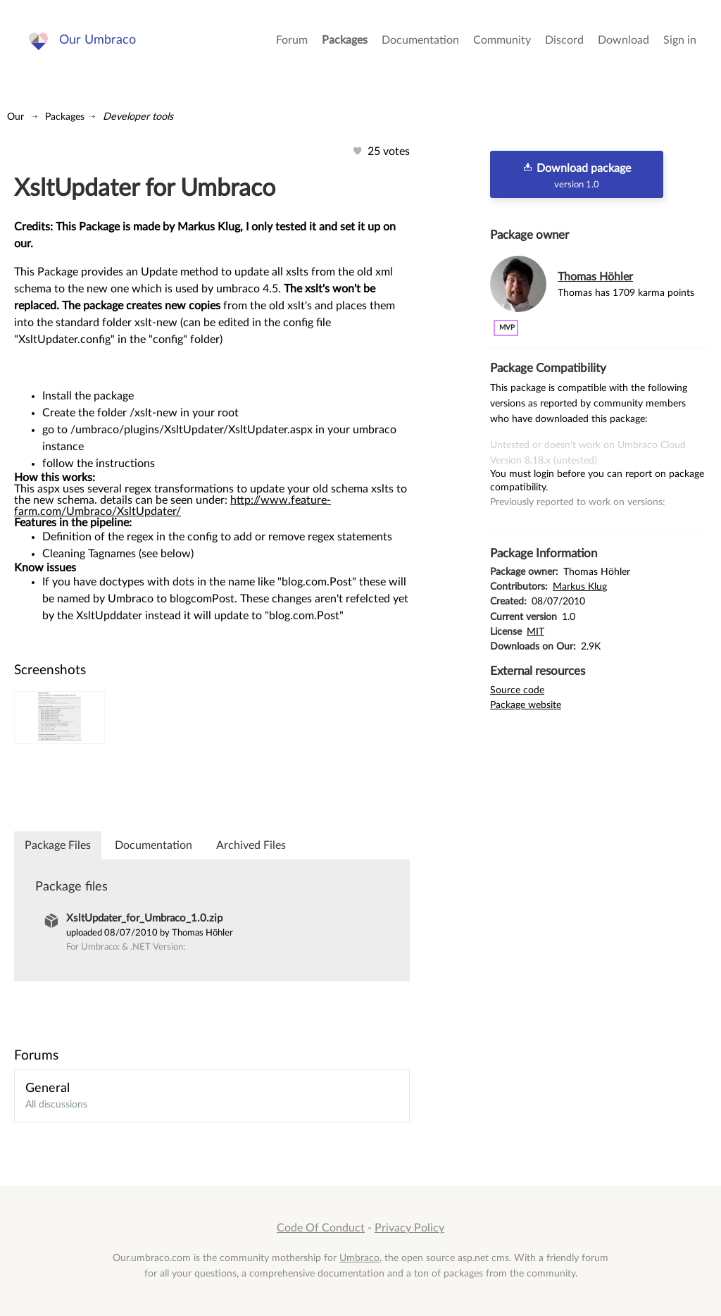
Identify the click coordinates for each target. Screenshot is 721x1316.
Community (502, 42)
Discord (564, 42)
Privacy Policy (409, 1228)
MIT (535, 631)
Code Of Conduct (321, 1228)
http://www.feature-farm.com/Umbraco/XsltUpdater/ (172, 506)
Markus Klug (580, 586)
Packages (345, 42)
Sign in (679, 42)
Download (623, 42)
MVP (507, 327)
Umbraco (359, 1258)
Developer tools (138, 116)
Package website (525, 705)
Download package (576, 175)
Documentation (420, 42)
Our (15, 116)
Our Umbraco (98, 42)
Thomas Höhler (595, 277)
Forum (292, 42)
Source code (517, 690)
